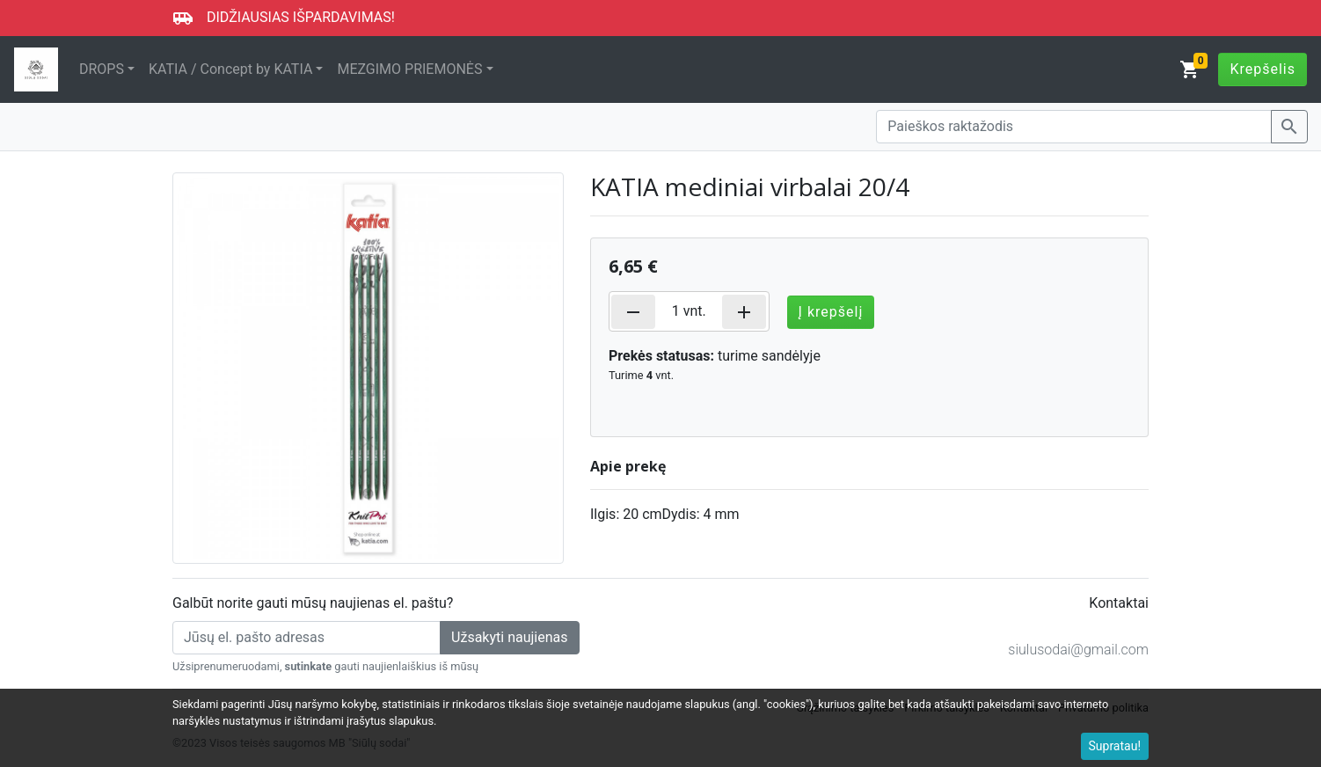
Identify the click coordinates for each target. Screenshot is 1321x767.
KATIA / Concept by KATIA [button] (230, 69)
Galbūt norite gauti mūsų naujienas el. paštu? (312, 603)
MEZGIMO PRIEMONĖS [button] (409, 69)
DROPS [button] (101, 69)
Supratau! (1115, 746)
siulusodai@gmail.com (1078, 649)
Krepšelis (1262, 69)
